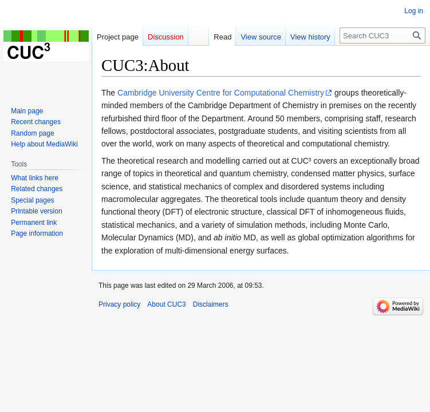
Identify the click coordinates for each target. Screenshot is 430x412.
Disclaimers (210, 304)
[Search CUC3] (382, 35)
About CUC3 (166, 304)
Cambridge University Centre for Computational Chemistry (220, 92)
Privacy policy (119, 304)
